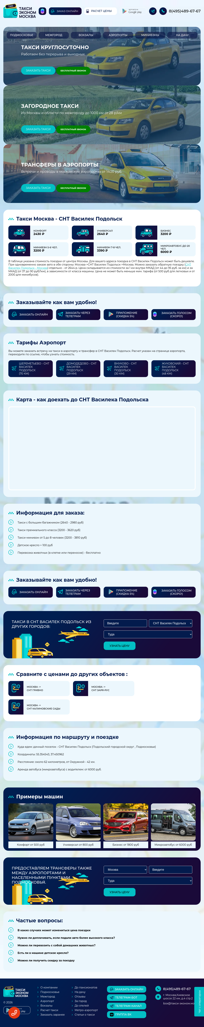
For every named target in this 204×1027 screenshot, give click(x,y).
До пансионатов (86, 987)
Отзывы (80, 996)
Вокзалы (86, 35)
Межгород (53, 35)
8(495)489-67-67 (185, 11)
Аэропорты (118, 35)
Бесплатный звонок (73, 70)
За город (81, 1001)
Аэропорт (47, 1001)
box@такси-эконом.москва (182, 1003)
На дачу (182, 35)
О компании (49, 987)
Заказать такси (38, 70)
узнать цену (120, 645)
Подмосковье (21, 35)
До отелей (82, 1005)
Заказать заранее (52, 1014)
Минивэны (150, 35)
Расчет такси (49, 1010)
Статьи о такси (85, 1014)
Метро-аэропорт (86, 1010)
